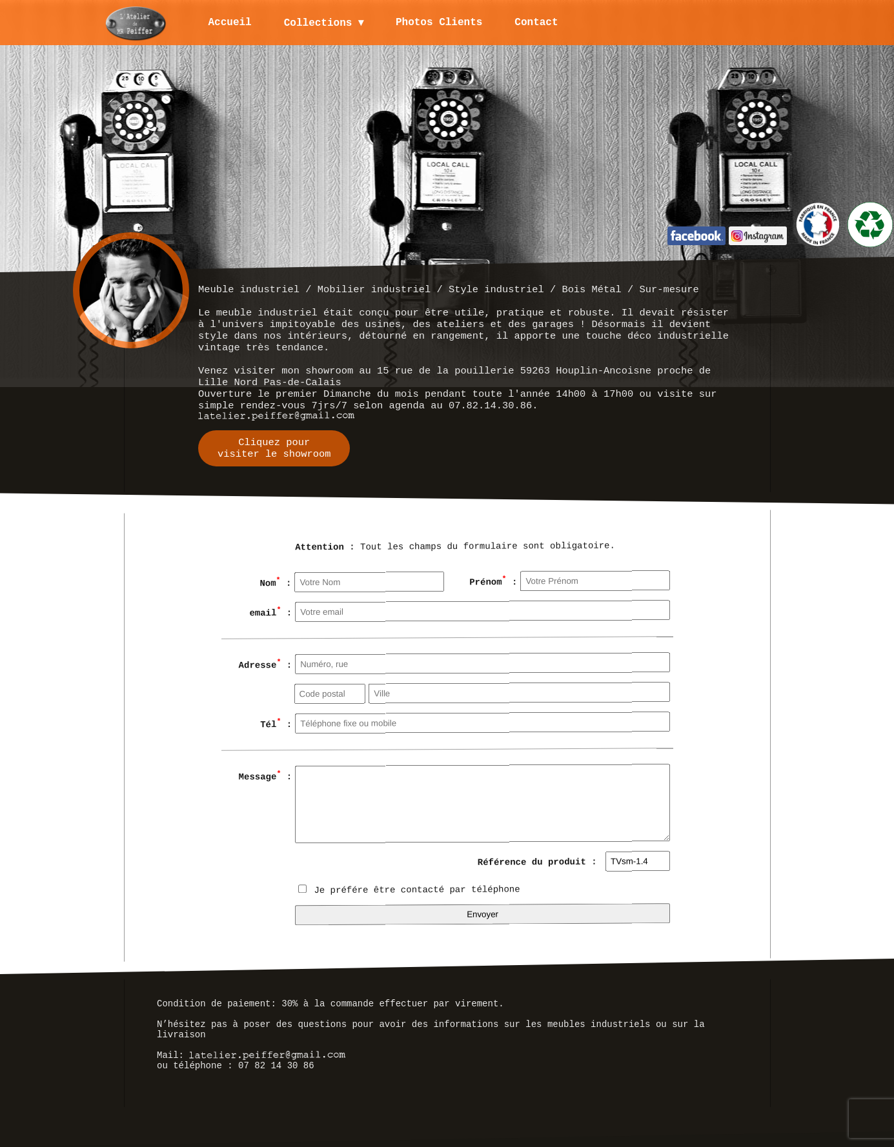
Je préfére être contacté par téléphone (409, 889)
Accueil (230, 22)
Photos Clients (440, 22)
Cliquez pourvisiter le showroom (274, 448)
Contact (537, 22)
